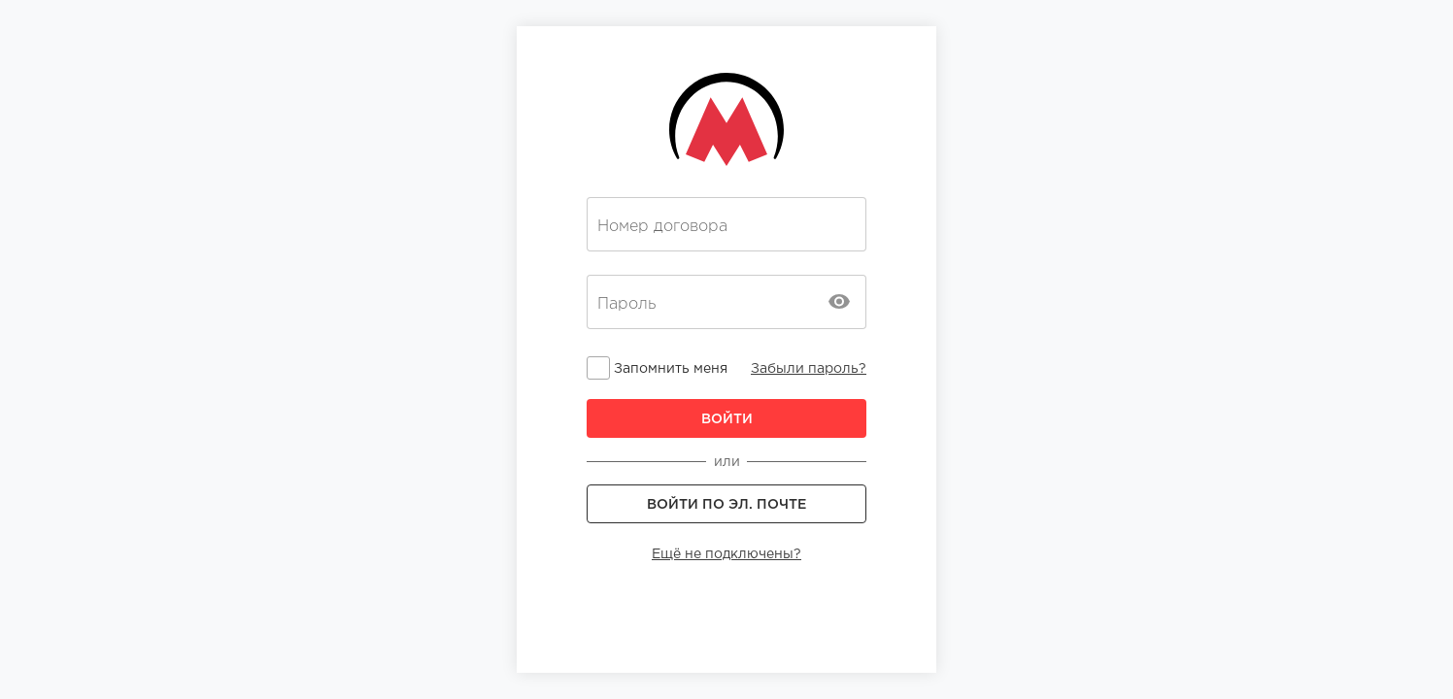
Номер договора (662, 226)
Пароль (626, 304)
